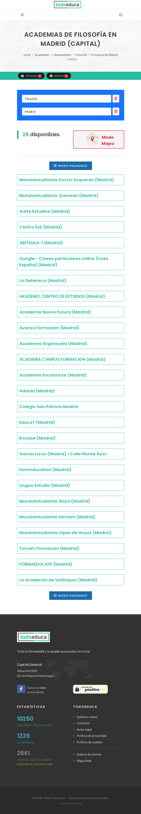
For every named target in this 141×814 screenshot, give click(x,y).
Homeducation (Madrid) (45, 470)
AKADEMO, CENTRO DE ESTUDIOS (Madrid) (62, 296)
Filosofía (81, 55)
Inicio (27, 55)
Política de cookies (90, 742)
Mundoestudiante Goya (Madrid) (54, 501)
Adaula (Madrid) (37, 391)
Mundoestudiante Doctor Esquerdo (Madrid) (66, 180)
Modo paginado (70, 165)
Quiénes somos (87, 717)
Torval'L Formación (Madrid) (49, 548)
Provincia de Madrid (104, 55)
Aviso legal (84, 729)
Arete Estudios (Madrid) (44, 211)
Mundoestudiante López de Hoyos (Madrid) (65, 533)
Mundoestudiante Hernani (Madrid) (57, 517)
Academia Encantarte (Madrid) (53, 375)
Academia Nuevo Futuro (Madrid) (55, 312)
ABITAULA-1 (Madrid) (41, 243)
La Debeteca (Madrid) (42, 280)
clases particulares (35, 762)
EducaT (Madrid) (37, 422)
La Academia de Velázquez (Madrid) (58, 580)
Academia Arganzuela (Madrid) (53, 343)
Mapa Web (84, 761)
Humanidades (62, 55)
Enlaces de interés (89, 754)
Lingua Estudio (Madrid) (44, 485)
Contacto (83, 723)
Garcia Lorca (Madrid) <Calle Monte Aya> (63, 454)
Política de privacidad (91, 735)
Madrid (58, 76)
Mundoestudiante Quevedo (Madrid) (58, 195)
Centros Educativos (35, 725)
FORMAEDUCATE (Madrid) (45, 564)
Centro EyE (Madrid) (40, 227)
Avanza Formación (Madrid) (49, 328)
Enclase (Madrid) (37, 438)
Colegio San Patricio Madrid (48, 406)
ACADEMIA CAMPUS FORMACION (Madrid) (62, 359)
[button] (70, 4)
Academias (42, 55)
